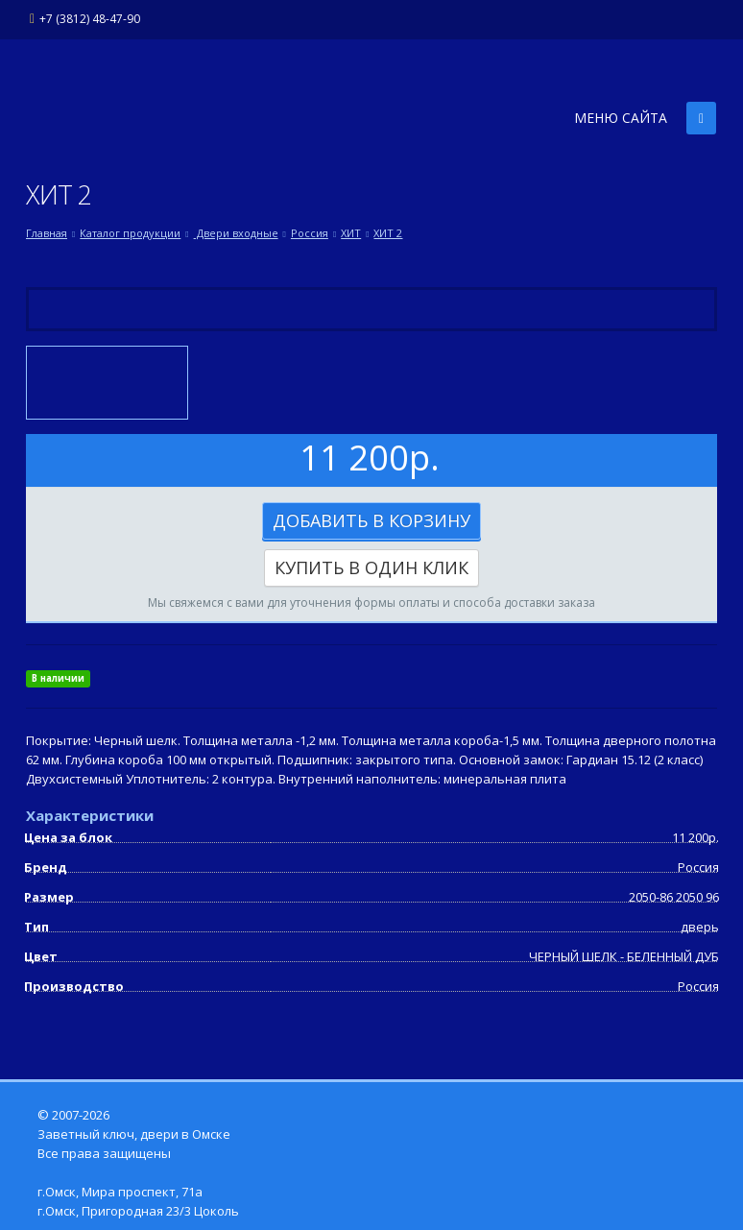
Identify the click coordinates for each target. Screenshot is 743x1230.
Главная (46, 233)
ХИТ (351, 233)
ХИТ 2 (387, 233)
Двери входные (236, 233)
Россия (309, 233)
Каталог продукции (130, 233)
